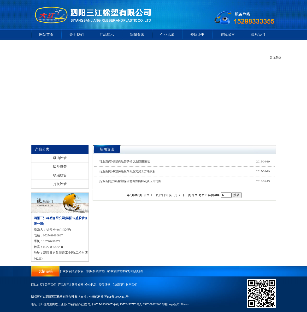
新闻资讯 (137, 34)
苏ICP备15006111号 (116, 296)
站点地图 (137, 271)
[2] (161, 195)
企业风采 (167, 34)
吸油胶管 (60, 158)
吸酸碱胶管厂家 (100, 271)
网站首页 (46, 34)
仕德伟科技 (96, 296)
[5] (175, 195)
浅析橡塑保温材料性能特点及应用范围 (136, 181)
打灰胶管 (60, 184)
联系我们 (258, 34)
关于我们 (76, 34)
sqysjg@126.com (179, 304)
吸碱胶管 (60, 175)
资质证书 (197, 34)
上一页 (154, 195)
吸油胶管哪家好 (121, 271)
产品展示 (107, 34)
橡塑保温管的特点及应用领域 (131, 161)
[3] (166, 195)
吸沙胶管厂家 (80, 271)
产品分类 (42, 149)
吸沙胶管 (60, 166)
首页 (146, 195)
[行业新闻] (105, 161)
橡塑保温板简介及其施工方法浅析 (133, 171)
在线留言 (227, 34)
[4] (170, 195)
